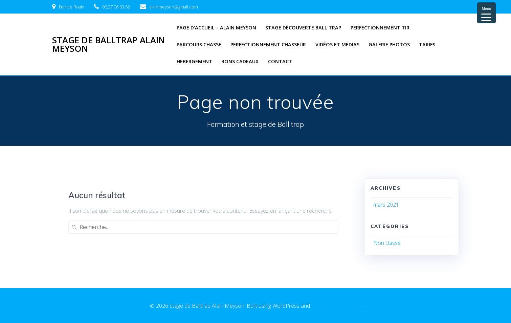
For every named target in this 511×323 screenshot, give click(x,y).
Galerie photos (389, 44)
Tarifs (427, 44)
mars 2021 (386, 204)
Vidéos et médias (337, 44)
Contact (280, 61)
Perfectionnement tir (380, 27)
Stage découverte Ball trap (303, 27)
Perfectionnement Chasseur (268, 44)
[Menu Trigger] (486, 12)
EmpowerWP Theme (335, 305)
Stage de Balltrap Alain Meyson (108, 44)
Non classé (387, 243)
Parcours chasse (199, 44)
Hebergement (194, 61)
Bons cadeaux (240, 61)
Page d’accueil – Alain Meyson (216, 27)
